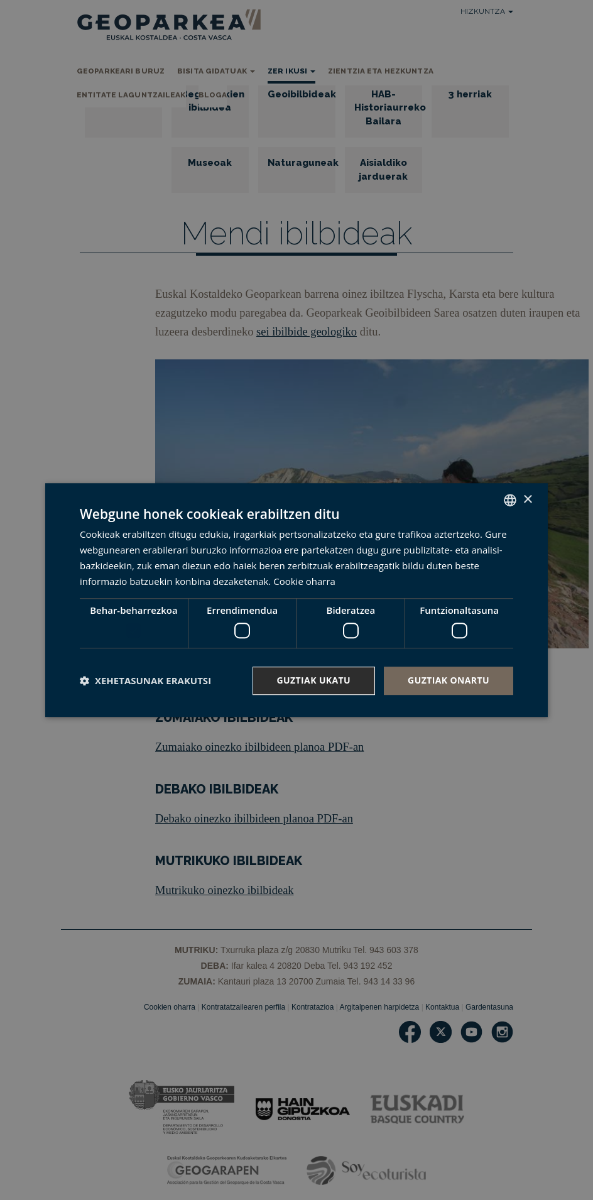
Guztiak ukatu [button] (314, 680)
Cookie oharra (304, 581)
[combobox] (510, 500)
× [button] (527, 500)
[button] (145, 680)
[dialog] (296, 600)
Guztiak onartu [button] (448, 680)
